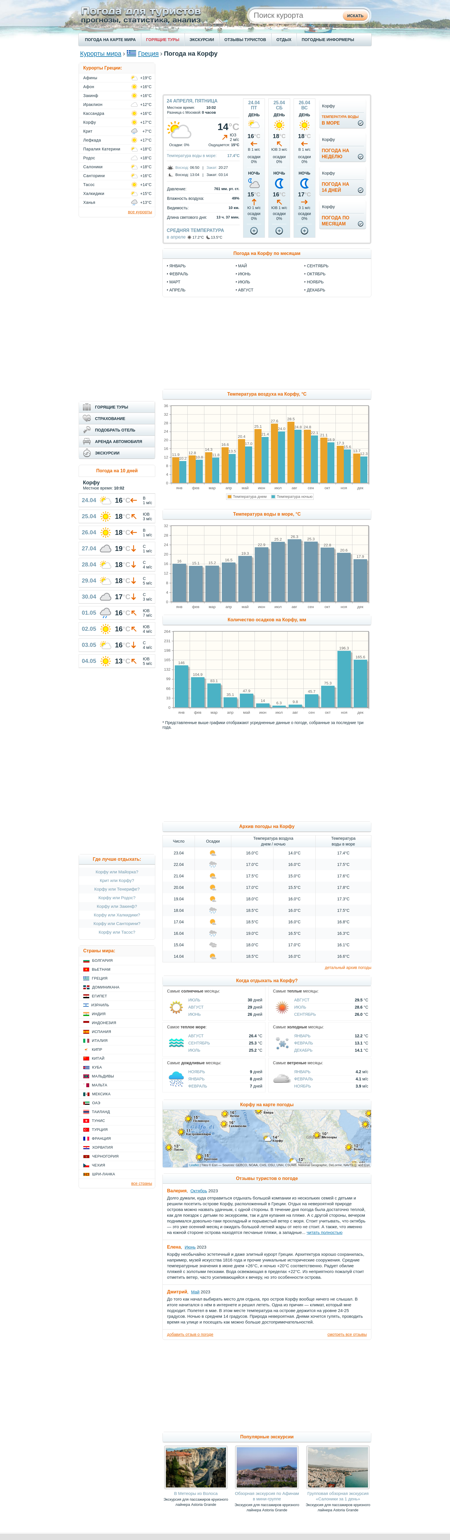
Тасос (89, 184)
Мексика (101, 1094)
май (242, 266)
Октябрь (199, 1190)
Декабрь (303, 1050)
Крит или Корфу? (117, 880)
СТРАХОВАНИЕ (110, 418)
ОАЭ (96, 1103)
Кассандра (93, 113)
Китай (98, 1058)
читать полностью (324, 1232)
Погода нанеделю (335, 153)
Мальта (99, 1085)
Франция (101, 1138)
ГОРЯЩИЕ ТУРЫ (162, 39)
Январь (302, 1036)
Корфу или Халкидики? (117, 914)
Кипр (97, 1049)
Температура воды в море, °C (266, 514)
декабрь (316, 290)
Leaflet (194, 1165)
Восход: (182, 167)
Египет (99, 996)
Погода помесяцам (335, 220)
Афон (88, 86)
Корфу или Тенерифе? (117, 889)
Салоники (93, 167)
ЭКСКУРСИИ (202, 39)
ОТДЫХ (283, 39)
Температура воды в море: (192, 155)
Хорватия (102, 1147)
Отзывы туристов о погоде (267, 1178)
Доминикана (105, 987)
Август (195, 1007)
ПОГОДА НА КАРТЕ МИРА (110, 39)
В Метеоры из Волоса (196, 1493)
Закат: (212, 167)
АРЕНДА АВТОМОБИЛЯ (118, 441)
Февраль (303, 1043)
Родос (89, 158)
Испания (101, 1032)
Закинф (90, 95)
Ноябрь (196, 1071)
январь (177, 266)
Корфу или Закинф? (117, 906)
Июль (194, 1000)
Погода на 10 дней (117, 470)
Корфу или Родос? (116, 897)
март (174, 282)
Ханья (89, 202)
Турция (100, 1129)
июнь (244, 274)
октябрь (316, 274)
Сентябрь (305, 1014)
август (245, 290)
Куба (97, 1067)
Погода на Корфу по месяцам (266, 253)
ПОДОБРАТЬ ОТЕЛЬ (115, 430)
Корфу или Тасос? (117, 932)
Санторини (94, 175)
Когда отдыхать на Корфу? (267, 980)
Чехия (98, 1165)
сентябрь (318, 266)
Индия (99, 1014)
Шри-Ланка (103, 1174)
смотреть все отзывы (347, 1334)
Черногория (105, 1156)
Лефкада (92, 140)
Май (195, 1291)
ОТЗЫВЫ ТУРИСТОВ (245, 39)
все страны (141, 1183)
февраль (178, 274)
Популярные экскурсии (267, 1436)
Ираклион (92, 104)
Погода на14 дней (335, 187)
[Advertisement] (266, 75)
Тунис (98, 1121)
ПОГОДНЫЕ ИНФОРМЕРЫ (328, 39)
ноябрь (315, 282)
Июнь (194, 1014)
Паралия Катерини (101, 149)
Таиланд (101, 1112)
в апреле (176, 237)
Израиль (100, 1005)
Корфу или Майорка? (117, 871)
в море (340, 120)
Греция (148, 53)
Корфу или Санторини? (117, 923)
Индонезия (104, 1023)
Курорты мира (100, 53)
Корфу (89, 122)
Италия (100, 1040)
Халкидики (93, 193)
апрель (177, 290)
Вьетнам (101, 969)
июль (244, 282)
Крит (87, 131)
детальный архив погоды (348, 967)
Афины (90, 78)
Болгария (102, 960)
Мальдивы (103, 1076)
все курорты (140, 211)
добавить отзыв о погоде (190, 1334)
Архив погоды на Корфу (267, 826)
